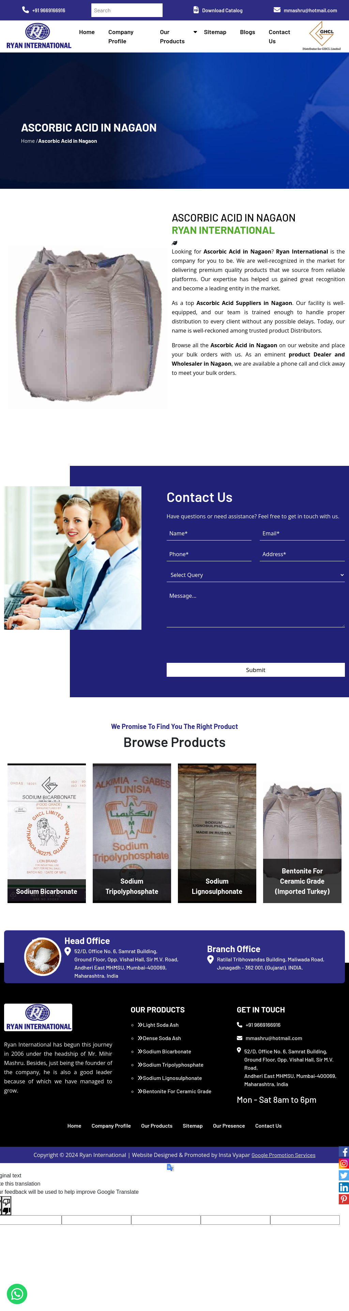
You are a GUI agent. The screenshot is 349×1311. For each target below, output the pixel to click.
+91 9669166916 (43, 10)
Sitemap (215, 31)
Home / (29, 140)
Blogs (247, 31)
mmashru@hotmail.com (305, 10)
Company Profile (111, 1125)
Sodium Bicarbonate (164, 1051)
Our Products (156, 1125)
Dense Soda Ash (159, 1038)
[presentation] (218, 649)
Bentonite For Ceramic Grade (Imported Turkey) (174, 1095)
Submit (255, 670)
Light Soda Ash (158, 1024)
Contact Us (268, 1125)
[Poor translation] (6, 1205)
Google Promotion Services (284, 1155)
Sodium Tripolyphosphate (170, 1064)
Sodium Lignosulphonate (169, 1077)
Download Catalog (218, 10)
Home (87, 31)
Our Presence (229, 1125)
